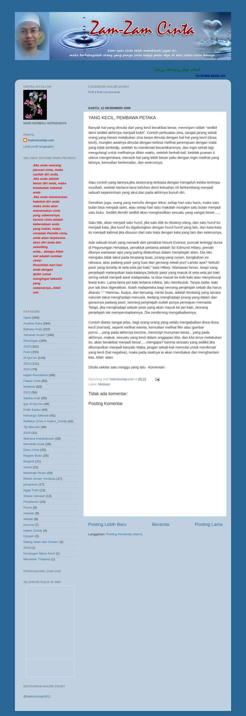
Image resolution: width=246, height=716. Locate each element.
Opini (27, 317)
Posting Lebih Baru (107, 524)
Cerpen (28, 536)
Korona (28, 525)
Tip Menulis (31, 427)
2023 (27, 392)
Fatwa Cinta (32, 381)
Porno (27, 507)
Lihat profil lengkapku (38, 146)
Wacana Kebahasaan (38, 438)
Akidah (28, 519)
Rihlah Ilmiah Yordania (39, 478)
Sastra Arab (31, 398)
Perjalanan (31, 502)
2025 (27, 346)
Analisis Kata (32, 323)
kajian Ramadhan (36, 375)
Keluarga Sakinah (36, 415)
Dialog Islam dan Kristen (40, 542)
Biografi (28, 461)
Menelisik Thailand (36, 559)
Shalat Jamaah (34, 496)
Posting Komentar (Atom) (124, 534)
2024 (27, 369)
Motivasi (104, 384)
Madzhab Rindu (34, 473)
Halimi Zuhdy (32, 530)
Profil (91, 92)
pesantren (30, 484)
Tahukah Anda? (34, 335)
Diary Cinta (31, 450)
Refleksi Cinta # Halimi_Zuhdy (45, 421)
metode (28, 513)
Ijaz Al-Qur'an (33, 404)
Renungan (30, 340)
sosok (27, 467)
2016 (27, 547)
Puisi (26, 352)
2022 (27, 363)
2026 (27, 433)
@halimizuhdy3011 (37, 696)
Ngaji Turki (31, 490)
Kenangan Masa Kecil (39, 553)
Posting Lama (209, 524)
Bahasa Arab (32, 329)
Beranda (160, 524)
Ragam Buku (32, 455)
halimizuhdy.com (41, 140)
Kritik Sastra (32, 409)
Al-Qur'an (30, 358)
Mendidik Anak (33, 444)
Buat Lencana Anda (108, 92)
